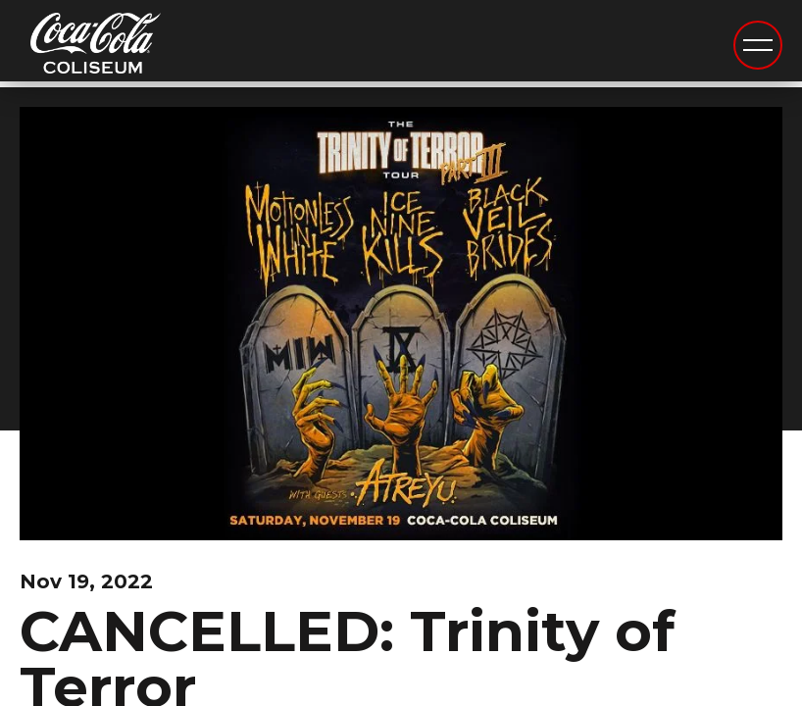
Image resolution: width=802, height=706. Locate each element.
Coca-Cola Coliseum (95, 46)
